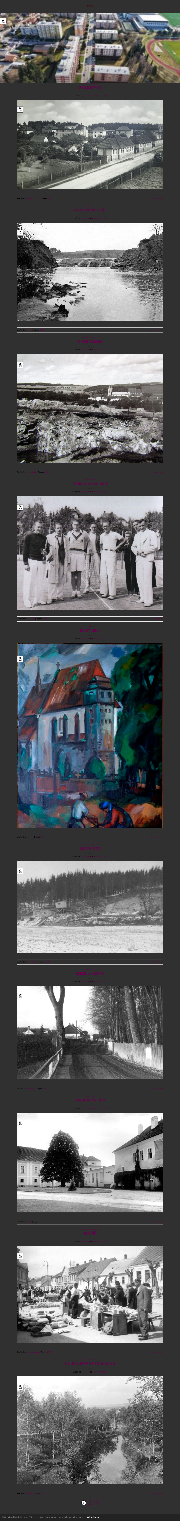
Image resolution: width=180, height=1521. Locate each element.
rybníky (90, 206)
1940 (50, 198)
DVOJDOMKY (90, 87)
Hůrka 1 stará (90, 338)
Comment (158, 472)
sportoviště (90, 480)
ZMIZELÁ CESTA (90, 974)
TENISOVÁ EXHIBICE (90, 484)
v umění (90, 626)
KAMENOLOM (90, 342)
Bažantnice (90, 969)
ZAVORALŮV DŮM (90, 1100)
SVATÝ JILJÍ (90, 631)
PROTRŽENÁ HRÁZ (90, 210)
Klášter (90, 1096)
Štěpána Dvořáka (89, 83)
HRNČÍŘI (90, 1233)
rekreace (90, 1360)
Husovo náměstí (90, 1229)
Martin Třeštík (101, 95)
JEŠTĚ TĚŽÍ (90, 849)
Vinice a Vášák (90, 845)
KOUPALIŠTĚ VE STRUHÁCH (90, 1364)
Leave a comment (156, 198)
